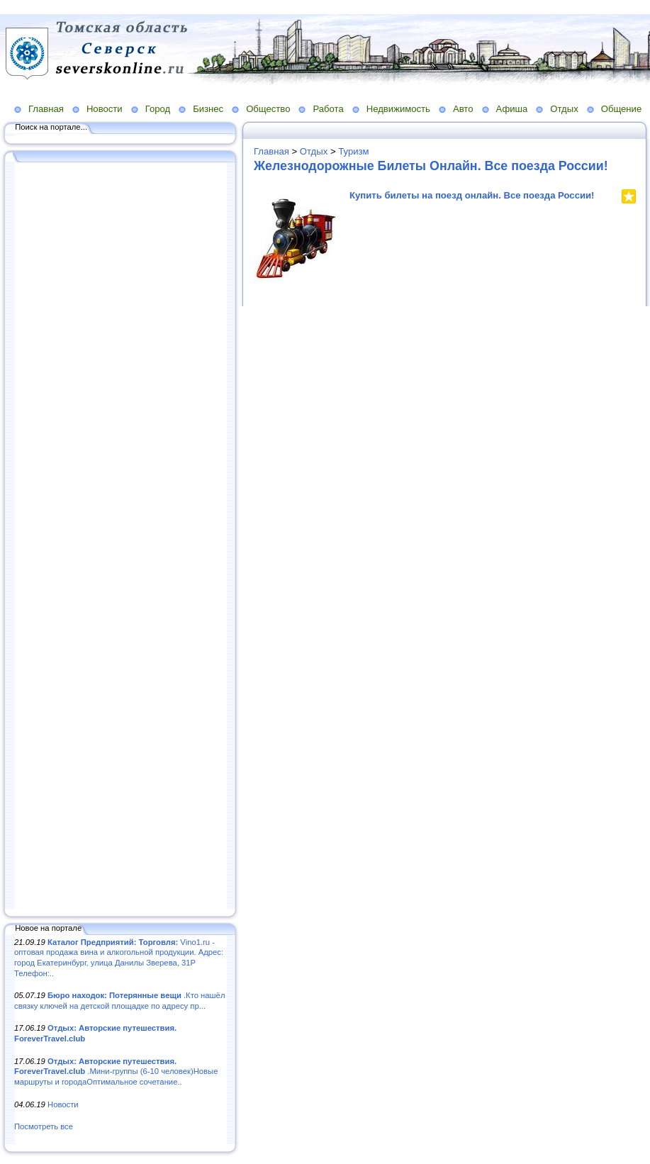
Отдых (564, 108)
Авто (463, 108)
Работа (328, 108)
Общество (268, 108)
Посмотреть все (43, 1126)
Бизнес (208, 108)
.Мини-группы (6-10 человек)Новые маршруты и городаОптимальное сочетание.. (116, 1071)
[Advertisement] (120, 536)
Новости (104, 108)
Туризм (353, 151)
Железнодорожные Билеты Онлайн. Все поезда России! (431, 166)
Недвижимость (398, 108)
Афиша (512, 108)
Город (157, 108)
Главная (46, 108)
